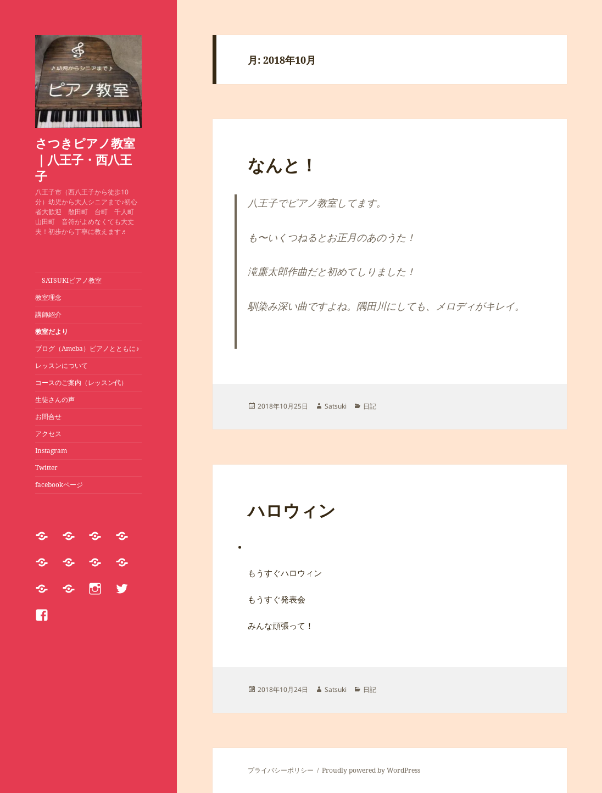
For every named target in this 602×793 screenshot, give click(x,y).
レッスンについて (64, 365)
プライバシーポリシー (281, 770)
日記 (369, 406)
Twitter (46, 467)
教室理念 (48, 297)
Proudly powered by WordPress (371, 770)
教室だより (51, 331)
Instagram (51, 450)
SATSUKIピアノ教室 (68, 280)
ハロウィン (292, 510)
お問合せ (48, 416)
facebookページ (59, 484)
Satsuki (336, 406)
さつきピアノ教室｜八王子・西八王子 (85, 159)
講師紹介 (48, 314)
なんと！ (282, 164)
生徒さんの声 (55, 399)
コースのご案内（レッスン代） (81, 382)
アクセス (48, 433)
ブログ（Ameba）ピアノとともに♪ (87, 348)
